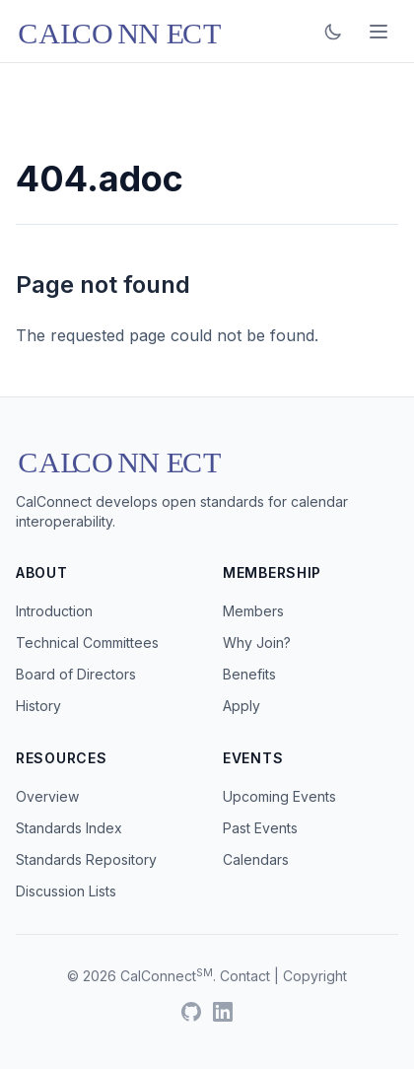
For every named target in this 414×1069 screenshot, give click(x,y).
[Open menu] (378, 31)
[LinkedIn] (223, 1012)
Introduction (54, 611)
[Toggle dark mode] (333, 31)
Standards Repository (86, 859)
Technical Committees (87, 642)
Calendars (256, 859)
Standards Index (69, 828)
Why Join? (257, 642)
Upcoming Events (279, 796)
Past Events (260, 828)
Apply (241, 705)
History (38, 705)
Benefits (249, 674)
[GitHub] (191, 1012)
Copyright (315, 975)
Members (253, 611)
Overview (47, 796)
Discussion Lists (66, 891)
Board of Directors (76, 674)
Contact (245, 975)
